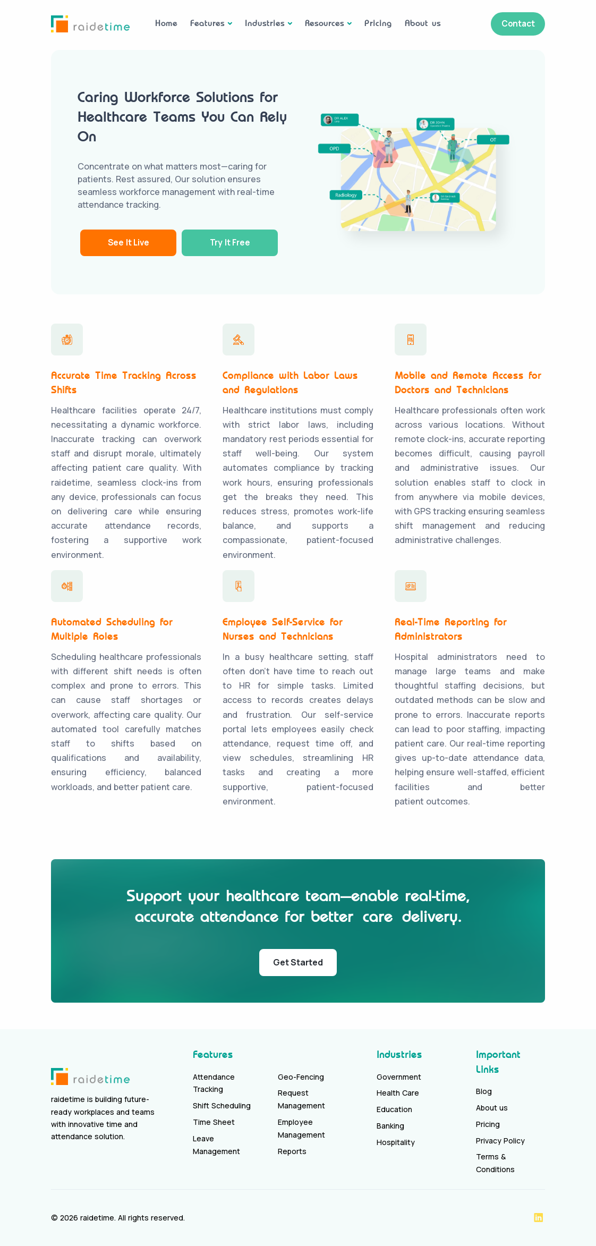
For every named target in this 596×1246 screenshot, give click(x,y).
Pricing (378, 23)
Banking (390, 1126)
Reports (292, 1151)
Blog (484, 1091)
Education (394, 1109)
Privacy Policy (500, 1140)
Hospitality (396, 1142)
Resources (324, 23)
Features (207, 23)
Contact (515, 23)
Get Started (298, 962)
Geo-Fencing (301, 1077)
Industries (265, 23)
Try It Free (237, 242)
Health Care (398, 1093)
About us (423, 23)
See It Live (130, 242)
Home (166, 23)
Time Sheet (214, 1122)
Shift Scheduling (222, 1105)
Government (399, 1077)
